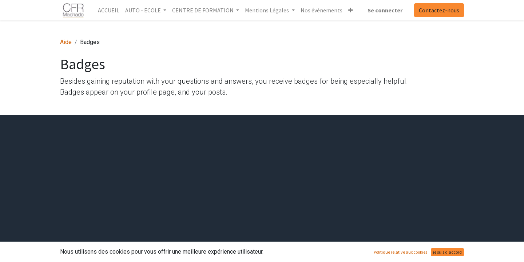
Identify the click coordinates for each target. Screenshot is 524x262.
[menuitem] (108, 10)
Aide (66, 42)
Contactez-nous (439, 10)
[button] (350, 10)
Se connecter (385, 10)
